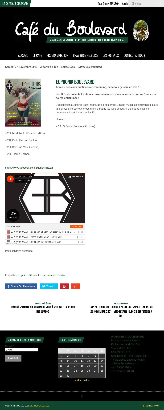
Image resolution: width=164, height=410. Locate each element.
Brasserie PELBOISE (85, 55)
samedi (52, 275)
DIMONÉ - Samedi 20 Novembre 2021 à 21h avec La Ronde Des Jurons (43, 309)
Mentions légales (39, 406)
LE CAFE (37, 55)
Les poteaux (111, 55)
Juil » (86, 380)
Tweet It (48, 286)
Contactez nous (134, 55)
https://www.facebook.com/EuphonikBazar (29, 167)
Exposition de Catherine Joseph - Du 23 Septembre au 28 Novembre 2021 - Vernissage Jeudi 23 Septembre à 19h (121, 311)
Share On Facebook (21, 286)
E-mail (9, 346)
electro (37, 275)
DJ (30, 275)
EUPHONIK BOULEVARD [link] (75, 82)
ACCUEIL (23, 55)
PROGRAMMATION (57, 55)
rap (44, 275)
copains (23, 275)
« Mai (77, 380)
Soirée (61, 275)
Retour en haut (150, 406)
